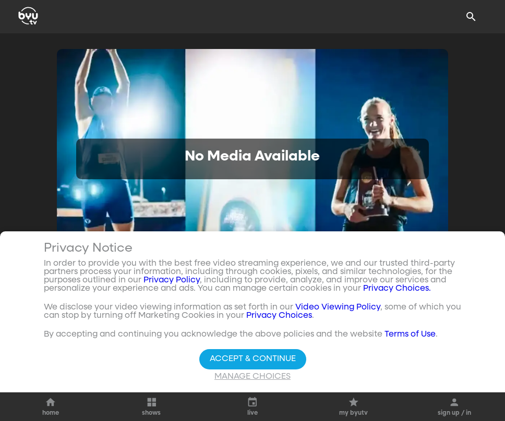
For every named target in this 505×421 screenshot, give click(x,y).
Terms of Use (410, 336)
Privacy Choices (279, 317)
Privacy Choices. (397, 290)
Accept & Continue (253, 360)
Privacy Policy (171, 282)
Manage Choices (252, 378)
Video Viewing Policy (337, 309)
